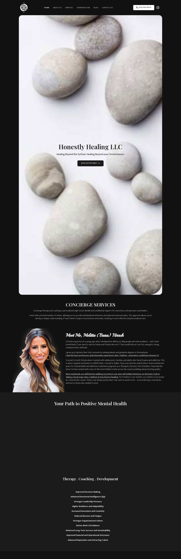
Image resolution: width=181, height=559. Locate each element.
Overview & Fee (83, 7)
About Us (57, 7)
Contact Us (107, 7)
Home (46, 7)
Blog (96, 7)
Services (69, 7)
